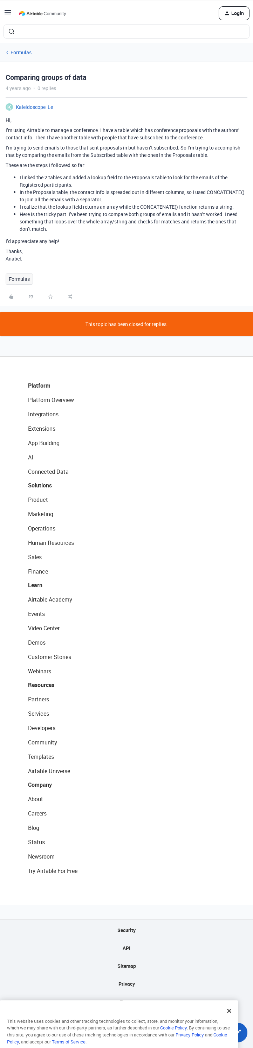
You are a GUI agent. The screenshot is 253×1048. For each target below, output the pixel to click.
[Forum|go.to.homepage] (42, 13)
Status (36, 842)
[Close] (229, 1018)
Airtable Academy (50, 599)
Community (42, 742)
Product (38, 500)
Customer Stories (49, 657)
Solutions (40, 485)
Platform (39, 385)
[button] (8, 14)
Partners (38, 699)
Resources (41, 685)
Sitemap (126, 966)
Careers (37, 813)
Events (36, 614)
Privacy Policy (190, 1042)
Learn (35, 585)
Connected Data (48, 472)
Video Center (44, 628)
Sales (35, 557)
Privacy (126, 983)
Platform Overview (51, 400)
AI (30, 457)
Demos (37, 642)
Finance (38, 571)
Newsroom (41, 856)
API (126, 948)
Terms (126, 1001)
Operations (41, 528)
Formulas (21, 52)
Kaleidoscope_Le (34, 107)
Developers (41, 728)
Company (40, 785)
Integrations (43, 414)
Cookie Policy (173, 1035)
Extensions (41, 428)
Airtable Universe (49, 771)
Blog (33, 828)
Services (38, 713)
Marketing (40, 514)
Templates (41, 757)
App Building (44, 443)
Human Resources (51, 543)
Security (126, 930)
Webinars (39, 671)
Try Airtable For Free (52, 871)
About (35, 799)
